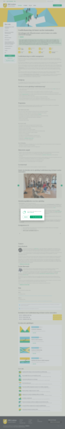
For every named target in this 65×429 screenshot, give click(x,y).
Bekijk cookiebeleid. (30, 212)
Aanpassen (26, 216)
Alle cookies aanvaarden (36, 216)
